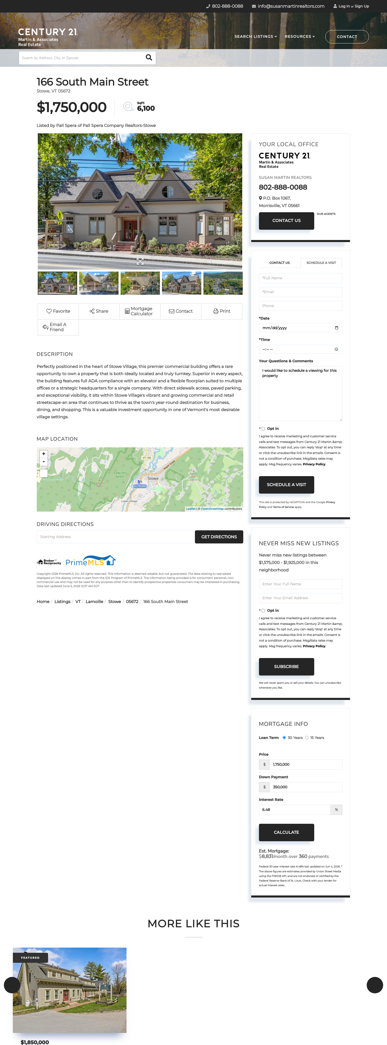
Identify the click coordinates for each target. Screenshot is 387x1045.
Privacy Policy (314, 464)
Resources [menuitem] (298, 36)
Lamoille (94, 601)
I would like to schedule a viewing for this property (301, 393)
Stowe (114, 601)
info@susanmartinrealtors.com (288, 6)
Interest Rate (271, 799)
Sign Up (362, 6)
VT (77, 601)
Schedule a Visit (321, 263)
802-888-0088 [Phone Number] (224, 6)
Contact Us (286, 220)
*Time (264, 339)
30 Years (293, 737)
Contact (347, 36)
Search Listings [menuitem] (254, 36)
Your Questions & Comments (286, 361)
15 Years (314, 737)
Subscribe (286, 666)
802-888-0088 (283, 187)
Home (43, 601)
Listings (62, 601)
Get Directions (219, 536)
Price (263, 754)
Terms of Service (283, 507)
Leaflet (191, 509)
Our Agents (326, 214)
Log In (342, 6)
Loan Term (269, 737)
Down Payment (273, 777)
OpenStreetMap (212, 509)
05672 (132, 601)
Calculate (286, 832)
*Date (264, 318)
